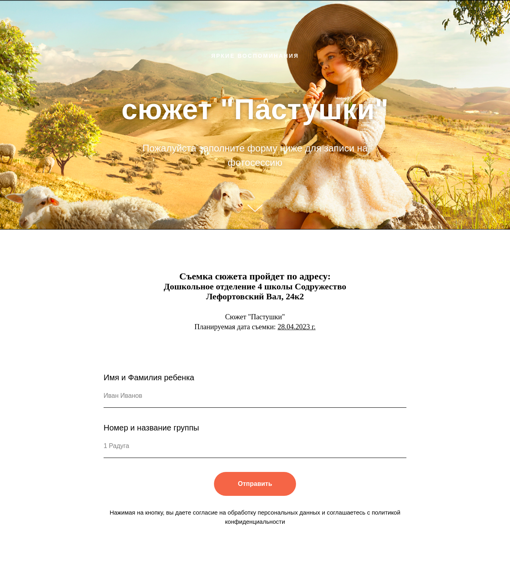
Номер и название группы (151, 427)
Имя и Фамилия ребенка (149, 377)
